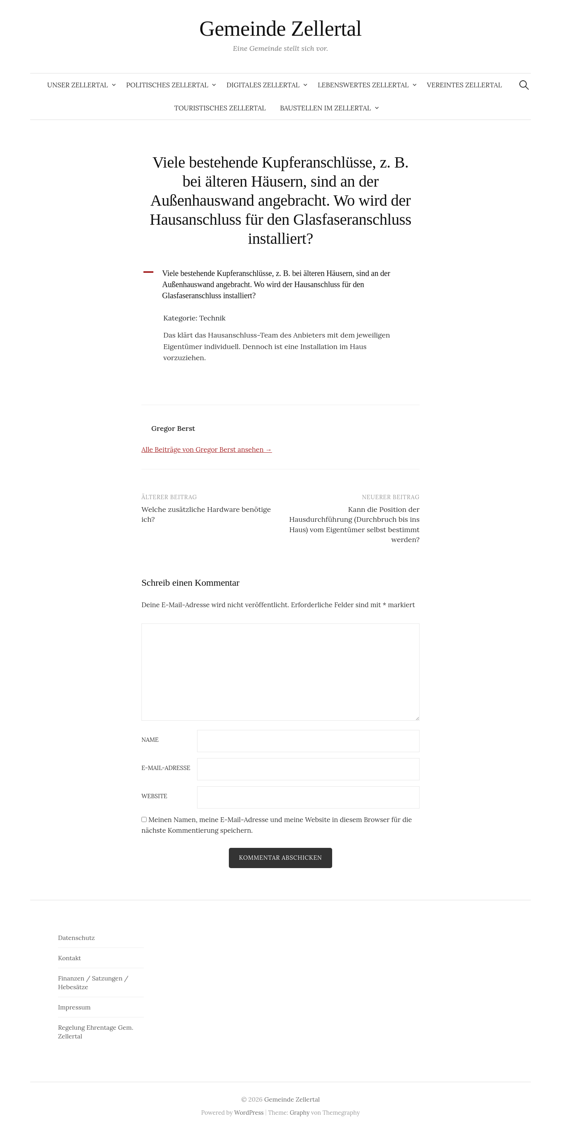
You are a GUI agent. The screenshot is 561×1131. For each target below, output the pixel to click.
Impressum (74, 1007)
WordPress (249, 1112)
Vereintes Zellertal (464, 85)
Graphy (300, 1112)
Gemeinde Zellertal (280, 29)
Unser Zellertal (77, 85)
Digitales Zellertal (263, 85)
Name (150, 740)
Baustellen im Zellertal (325, 108)
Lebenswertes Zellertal (363, 85)
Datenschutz (76, 938)
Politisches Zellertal (167, 85)
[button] (280, 284)
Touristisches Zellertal (220, 108)
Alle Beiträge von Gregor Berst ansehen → (206, 449)
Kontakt (69, 958)
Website (154, 796)
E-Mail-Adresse (165, 768)
